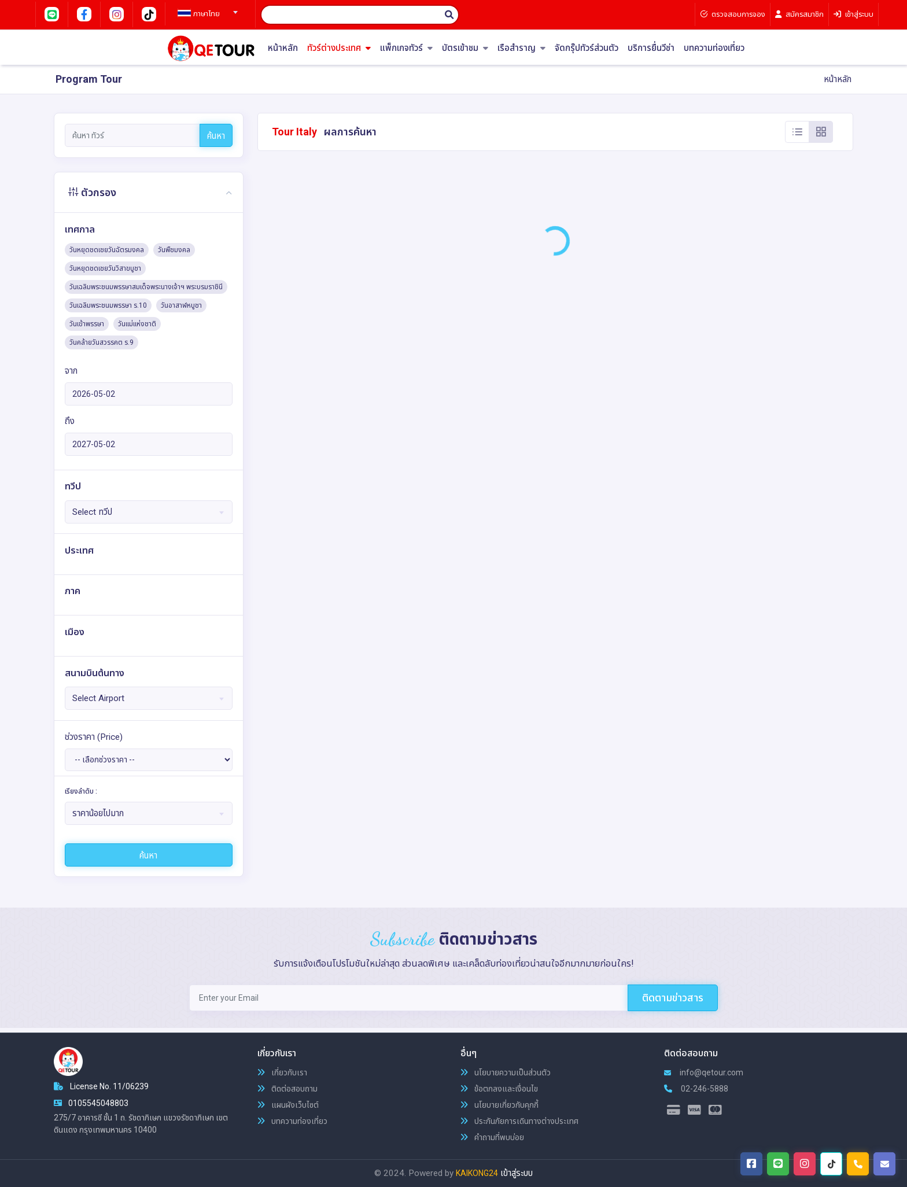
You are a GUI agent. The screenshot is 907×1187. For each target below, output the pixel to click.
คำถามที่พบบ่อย (492, 1137)
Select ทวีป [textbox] (92, 512)
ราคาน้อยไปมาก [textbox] (98, 813)
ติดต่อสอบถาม (287, 1088)
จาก (71, 371)
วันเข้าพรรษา (86, 324)
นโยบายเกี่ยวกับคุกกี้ (499, 1104)
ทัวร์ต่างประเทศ (339, 48)
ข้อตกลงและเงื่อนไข (499, 1088)
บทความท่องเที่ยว (714, 48)
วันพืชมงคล (174, 250)
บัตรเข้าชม (465, 48)
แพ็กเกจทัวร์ (406, 48)
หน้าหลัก (283, 48)
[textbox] (205, 13)
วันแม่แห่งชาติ (137, 324)
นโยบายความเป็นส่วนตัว (505, 1072)
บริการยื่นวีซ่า (651, 48)
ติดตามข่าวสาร (672, 997)
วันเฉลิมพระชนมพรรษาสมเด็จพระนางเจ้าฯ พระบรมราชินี (146, 287)
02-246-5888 (696, 1088)
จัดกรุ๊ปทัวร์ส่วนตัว (586, 48)
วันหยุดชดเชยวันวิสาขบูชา (105, 268)
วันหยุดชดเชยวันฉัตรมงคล (106, 250)
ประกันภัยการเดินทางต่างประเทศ (519, 1121)
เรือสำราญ (521, 48)
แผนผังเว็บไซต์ (288, 1104)
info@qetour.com (703, 1072)
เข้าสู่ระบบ (516, 1173)
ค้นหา (216, 136)
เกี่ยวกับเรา (282, 1072)
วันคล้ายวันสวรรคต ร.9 (101, 342)
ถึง (70, 421)
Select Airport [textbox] (98, 698)
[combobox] (205, 8)
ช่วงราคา (94, 737)
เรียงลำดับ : (81, 791)
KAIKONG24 (477, 1173)
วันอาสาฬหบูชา (181, 305)
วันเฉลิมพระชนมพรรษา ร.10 (108, 305)
